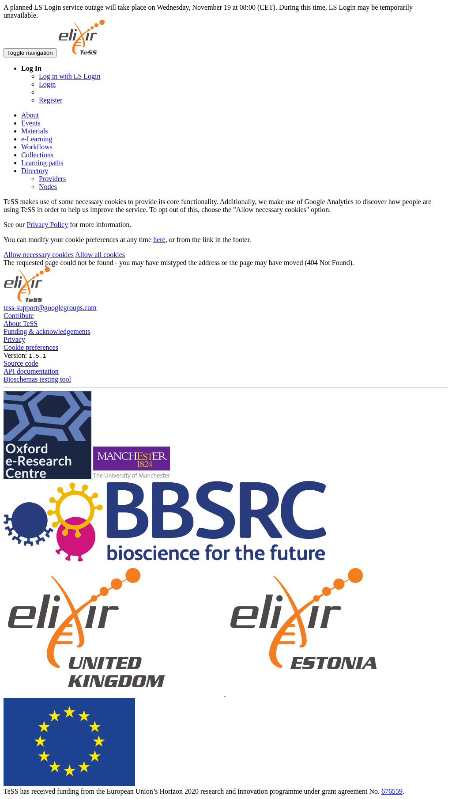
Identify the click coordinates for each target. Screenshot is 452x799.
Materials (34, 131)
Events (31, 123)
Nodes (48, 186)
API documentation (31, 371)
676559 (392, 791)
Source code (21, 363)
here (159, 239)
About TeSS (21, 323)
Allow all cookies (100, 254)
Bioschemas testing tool (37, 379)
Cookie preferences (31, 347)
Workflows (37, 147)
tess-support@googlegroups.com (50, 307)
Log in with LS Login (70, 76)
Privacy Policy (47, 224)
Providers (52, 178)
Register (50, 100)
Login (47, 84)
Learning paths (42, 163)
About (30, 115)
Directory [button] (34, 170)
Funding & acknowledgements (47, 331)
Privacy (14, 339)
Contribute (19, 315)
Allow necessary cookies (39, 254)
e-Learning (36, 139)
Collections (37, 155)
